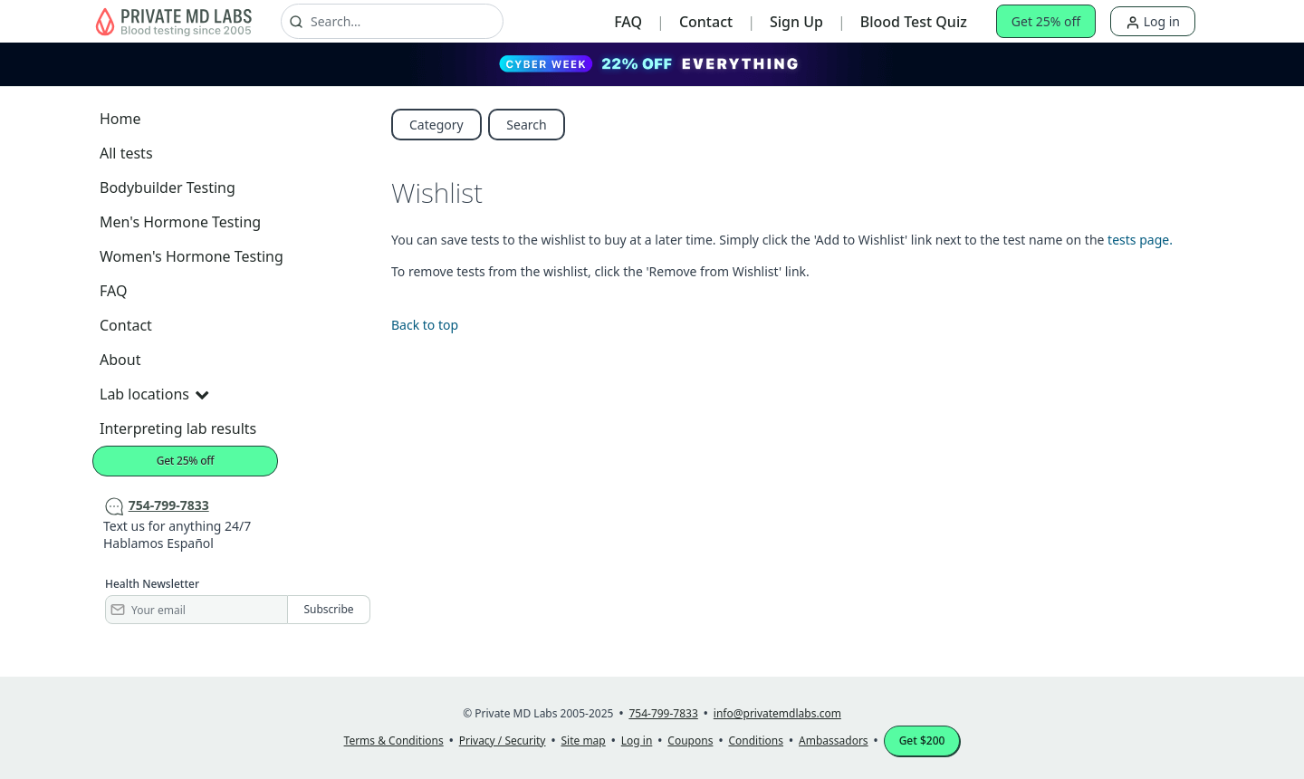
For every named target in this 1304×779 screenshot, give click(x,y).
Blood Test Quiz (913, 21)
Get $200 (922, 740)
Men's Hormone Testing (180, 222)
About (120, 360)
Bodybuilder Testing (167, 187)
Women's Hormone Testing (191, 256)
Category (436, 124)
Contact (706, 21)
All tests (126, 153)
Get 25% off (1046, 21)
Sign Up (796, 21)
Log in (1153, 21)
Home (120, 119)
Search (526, 124)
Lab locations (154, 394)
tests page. (1140, 239)
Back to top (424, 324)
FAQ (628, 21)
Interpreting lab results (178, 428)
